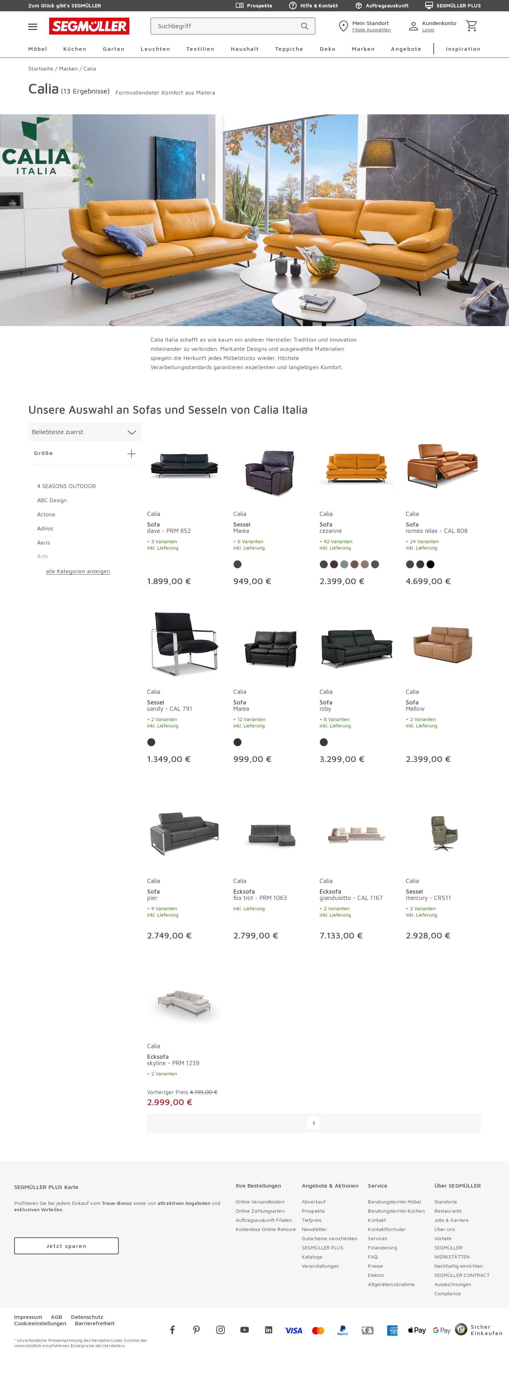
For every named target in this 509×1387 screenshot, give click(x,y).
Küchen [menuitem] (75, 49)
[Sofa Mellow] (443, 643)
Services (377, 1238)
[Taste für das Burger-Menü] (32, 26)
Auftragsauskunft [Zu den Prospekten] (381, 6)
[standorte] (364, 26)
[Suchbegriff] (226, 26)
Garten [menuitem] (114, 49)
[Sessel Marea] (270, 465)
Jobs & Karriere (451, 1220)
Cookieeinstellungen (40, 1323)
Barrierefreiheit (95, 1323)
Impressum (28, 1317)
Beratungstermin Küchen (396, 1211)
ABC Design (52, 500)
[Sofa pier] (184, 832)
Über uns (444, 1229)
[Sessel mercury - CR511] (443, 832)
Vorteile (443, 1238)
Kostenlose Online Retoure (266, 1229)
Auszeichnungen (452, 1284)
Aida (42, 556)
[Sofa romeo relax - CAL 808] (443, 465)
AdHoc (45, 528)
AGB (56, 1317)
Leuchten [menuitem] (155, 49)
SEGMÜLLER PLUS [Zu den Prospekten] (453, 6)
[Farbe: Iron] (344, 564)
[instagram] (220, 1331)
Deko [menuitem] (328, 49)
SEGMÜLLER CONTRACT (462, 1275)
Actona (46, 514)
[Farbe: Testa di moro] (430, 564)
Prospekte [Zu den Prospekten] (254, 6)
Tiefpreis (311, 1220)
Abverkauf (314, 1202)
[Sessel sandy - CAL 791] (184, 643)
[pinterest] (196, 1331)
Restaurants (448, 1211)
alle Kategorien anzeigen (78, 571)
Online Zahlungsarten (260, 1211)
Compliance (447, 1293)
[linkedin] (268, 1331)
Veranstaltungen (320, 1266)
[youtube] (244, 1331)
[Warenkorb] (473, 26)
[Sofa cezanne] (357, 465)
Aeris (43, 542)
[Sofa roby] (357, 643)
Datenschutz (87, 1317)
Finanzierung (382, 1247)
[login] (433, 26)
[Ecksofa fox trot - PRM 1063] (270, 832)
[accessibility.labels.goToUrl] (66, 1245)
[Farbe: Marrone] (334, 564)
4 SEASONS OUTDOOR (66, 486)
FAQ (372, 1257)
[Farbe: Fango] (354, 564)
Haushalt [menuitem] (245, 49)
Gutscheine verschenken (329, 1238)
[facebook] (172, 1331)
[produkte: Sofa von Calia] (184, 509)
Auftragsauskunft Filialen (264, 1220)
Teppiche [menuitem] (289, 49)
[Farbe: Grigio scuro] (420, 564)
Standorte (445, 1202)
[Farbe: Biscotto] (365, 564)
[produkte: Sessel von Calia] (270, 509)
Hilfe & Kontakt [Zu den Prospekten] (313, 6)
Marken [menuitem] (363, 49)
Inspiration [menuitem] (463, 49)
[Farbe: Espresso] (237, 742)
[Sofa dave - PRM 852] (184, 465)
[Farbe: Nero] (237, 564)
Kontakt (377, 1220)
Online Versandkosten (260, 1202)
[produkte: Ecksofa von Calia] (270, 870)
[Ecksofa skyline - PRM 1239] (184, 997)
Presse (375, 1266)
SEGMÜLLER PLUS (322, 1247)
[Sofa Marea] (270, 643)
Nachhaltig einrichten (458, 1266)
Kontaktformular (386, 1229)
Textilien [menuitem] (200, 49)
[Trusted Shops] (479, 1331)
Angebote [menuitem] (406, 49)
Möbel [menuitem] (37, 49)
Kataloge (312, 1257)
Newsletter (314, 1229)
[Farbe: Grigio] (375, 564)
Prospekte (313, 1211)
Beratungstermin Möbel (394, 1202)
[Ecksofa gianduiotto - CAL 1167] (357, 832)
